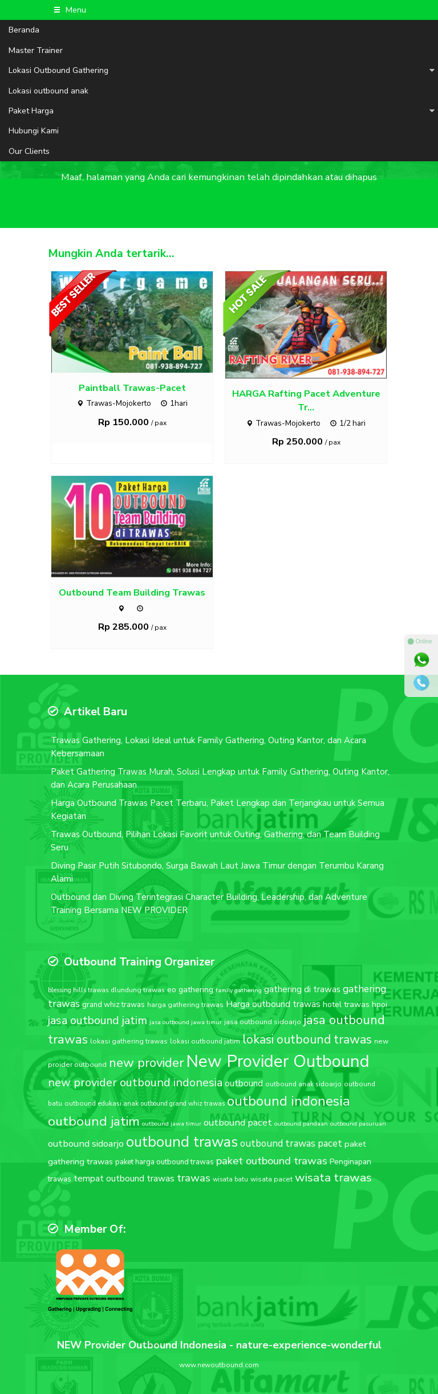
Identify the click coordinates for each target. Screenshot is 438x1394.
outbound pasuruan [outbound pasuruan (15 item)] (358, 1123)
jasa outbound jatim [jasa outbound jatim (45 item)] (97, 1020)
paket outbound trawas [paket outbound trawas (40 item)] (271, 1160)
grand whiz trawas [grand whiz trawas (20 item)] (113, 1005)
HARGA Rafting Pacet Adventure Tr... (306, 400)
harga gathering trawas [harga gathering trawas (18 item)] (185, 1004)
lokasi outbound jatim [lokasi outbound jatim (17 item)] (205, 1041)
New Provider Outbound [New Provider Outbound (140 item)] (278, 1061)
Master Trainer (36, 50)
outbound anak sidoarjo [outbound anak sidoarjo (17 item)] (303, 1084)
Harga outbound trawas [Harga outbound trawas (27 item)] (273, 1004)
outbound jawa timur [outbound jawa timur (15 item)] (171, 1123)
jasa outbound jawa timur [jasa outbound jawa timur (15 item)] (185, 1022)
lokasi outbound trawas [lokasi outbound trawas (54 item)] (307, 1039)
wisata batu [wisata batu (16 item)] (230, 1179)
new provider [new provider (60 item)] (146, 1062)
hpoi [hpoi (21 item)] (379, 1004)
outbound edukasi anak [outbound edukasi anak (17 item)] (101, 1103)
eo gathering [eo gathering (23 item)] (190, 989)
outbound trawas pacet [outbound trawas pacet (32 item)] (291, 1143)
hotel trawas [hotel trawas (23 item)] (346, 1004)
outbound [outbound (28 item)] (244, 1083)
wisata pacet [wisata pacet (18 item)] (271, 1179)
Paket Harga (31, 110)
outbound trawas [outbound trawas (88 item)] (182, 1142)
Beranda (24, 30)
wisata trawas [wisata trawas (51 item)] (333, 1177)
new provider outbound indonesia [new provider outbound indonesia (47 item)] (135, 1082)
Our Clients (29, 151)
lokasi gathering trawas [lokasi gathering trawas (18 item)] (129, 1041)
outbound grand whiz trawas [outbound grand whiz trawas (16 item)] (183, 1103)
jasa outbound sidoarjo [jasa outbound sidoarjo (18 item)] (262, 1021)
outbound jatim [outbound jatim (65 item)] (94, 1121)
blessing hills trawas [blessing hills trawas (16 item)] (78, 990)
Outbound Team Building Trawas (132, 592)
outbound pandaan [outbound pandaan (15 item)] (301, 1123)
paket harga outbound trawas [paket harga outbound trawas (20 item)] (164, 1162)
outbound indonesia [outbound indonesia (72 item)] (288, 1101)
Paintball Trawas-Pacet (132, 387)
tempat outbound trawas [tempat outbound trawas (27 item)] (124, 1178)
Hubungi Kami (34, 130)
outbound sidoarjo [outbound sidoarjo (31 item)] (86, 1143)
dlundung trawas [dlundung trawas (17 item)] (138, 989)
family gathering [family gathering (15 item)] (239, 990)
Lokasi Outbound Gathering (58, 70)
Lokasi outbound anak (48, 90)
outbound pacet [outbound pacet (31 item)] (238, 1122)
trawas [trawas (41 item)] (193, 1178)
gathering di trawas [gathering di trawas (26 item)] (302, 989)
